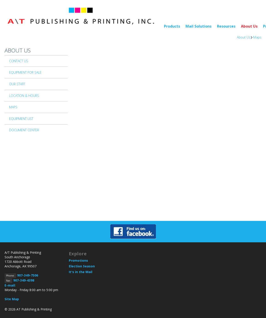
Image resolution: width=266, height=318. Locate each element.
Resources (226, 26)
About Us (249, 26)
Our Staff (17, 84)
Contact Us (18, 61)
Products (172, 26)
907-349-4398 (23, 280)
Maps (257, 37)
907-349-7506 (27, 275)
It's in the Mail (80, 272)
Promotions (78, 260)
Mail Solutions (199, 26)
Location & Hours (24, 95)
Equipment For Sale (25, 72)
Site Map (12, 299)
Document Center (24, 130)
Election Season (82, 266)
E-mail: (10, 285)
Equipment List (21, 118)
